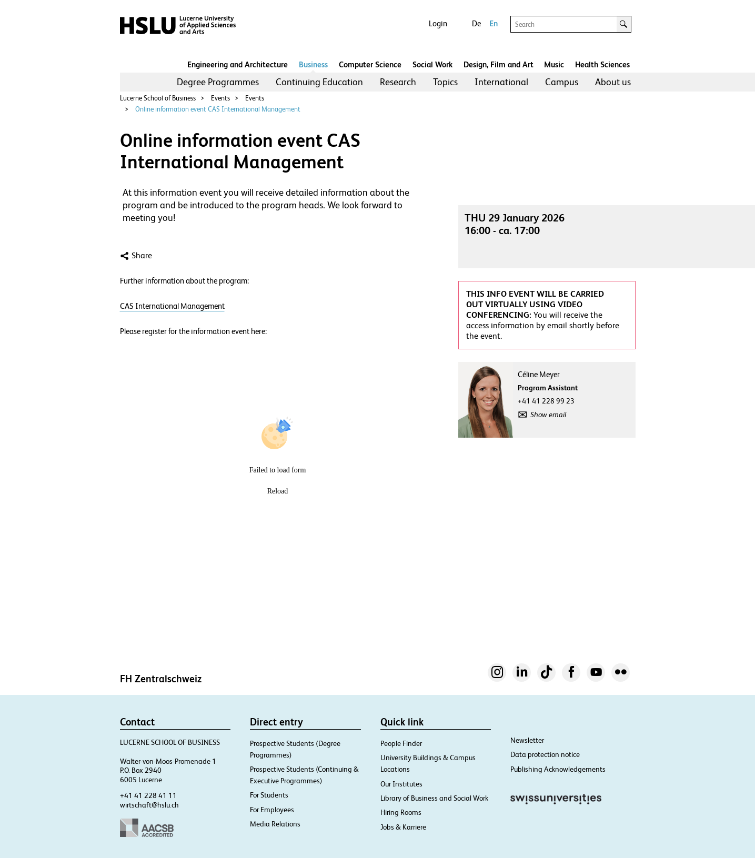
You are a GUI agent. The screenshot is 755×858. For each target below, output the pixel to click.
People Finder (401, 743)
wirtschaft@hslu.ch (149, 805)
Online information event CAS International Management (217, 109)
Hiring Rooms (400, 812)
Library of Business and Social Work (434, 798)
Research (398, 81)
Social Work (432, 64)
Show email (548, 414)
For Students (269, 795)
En (493, 23)
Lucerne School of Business (158, 98)
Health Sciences (602, 64)
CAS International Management (172, 305)
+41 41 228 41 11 (148, 795)
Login (438, 23)
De (476, 23)
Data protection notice (545, 754)
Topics (445, 81)
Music (554, 64)
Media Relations (275, 824)
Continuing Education (319, 81)
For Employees (272, 809)
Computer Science (370, 64)
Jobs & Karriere (403, 827)
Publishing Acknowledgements (558, 769)
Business (313, 64)
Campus (561, 81)
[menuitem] (217, 82)
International (501, 81)
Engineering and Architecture (237, 64)
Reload (277, 491)
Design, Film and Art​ (498, 64)
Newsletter (527, 740)
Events (220, 98)
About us (613, 81)
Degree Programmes (218, 81)
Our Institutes (401, 784)
